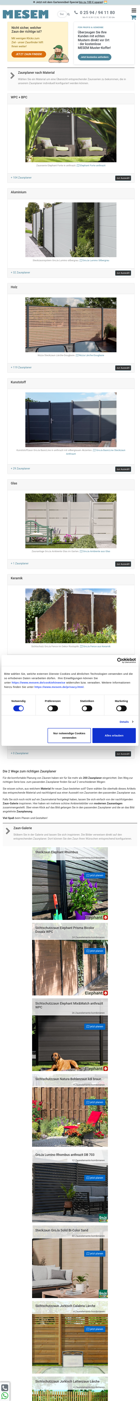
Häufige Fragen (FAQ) (35, 1314)
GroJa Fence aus (97, 646)
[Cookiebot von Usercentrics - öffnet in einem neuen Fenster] (120, 660)
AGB (35, 1332)
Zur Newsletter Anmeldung (35, 1293)
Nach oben (69, 1236)
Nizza (91, 355)
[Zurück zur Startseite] (25, 14)
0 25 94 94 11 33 (107, 1323)
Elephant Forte (93, 165)
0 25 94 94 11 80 (108, 1319)
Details (124, 721)
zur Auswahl (123, 178)
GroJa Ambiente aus (96, 551)
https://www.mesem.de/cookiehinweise (38, 682)
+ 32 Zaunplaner (20, 272)
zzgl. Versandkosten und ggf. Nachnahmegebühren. (103, 1368)
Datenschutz (35, 1323)
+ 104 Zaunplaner (21, 177)
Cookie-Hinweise (35, 1337)
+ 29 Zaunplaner (20, 468)
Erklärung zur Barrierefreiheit (35, 1328)
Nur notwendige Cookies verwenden (69, 735)
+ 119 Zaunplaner (21, 367)
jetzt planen (56, 875)
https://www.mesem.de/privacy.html (59, 686)
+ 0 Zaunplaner (19, 753)
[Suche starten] (68, 14)
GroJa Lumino (96, 260)
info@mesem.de (108, 1327)
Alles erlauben (114, 735)
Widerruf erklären (36, 1346)
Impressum (35, 1319)
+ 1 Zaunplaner (19, 563)
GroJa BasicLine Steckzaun (71, 452)
